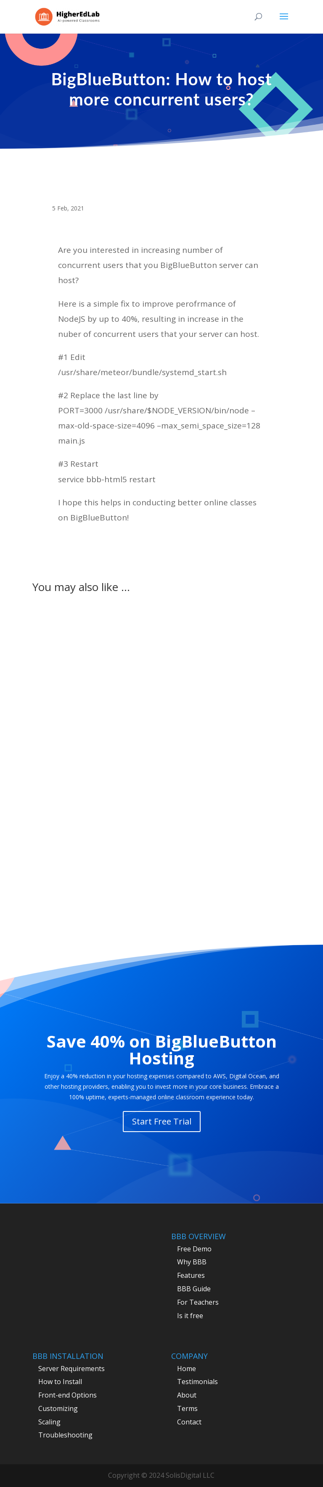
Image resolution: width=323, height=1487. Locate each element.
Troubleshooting (65, 1435)
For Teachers (198, 1302)
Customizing (58, 1408)
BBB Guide (194, 1288)
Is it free (190, 1315)
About (186, 1395)
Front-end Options (67, 1395)
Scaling (49, 1422)
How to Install (60, 1381)
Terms (187, 1408)
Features (191, 1275)
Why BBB (192, 1261)
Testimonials (197, 1381)
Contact (189, 1422)
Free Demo (194, 1248)
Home (186, 1368)
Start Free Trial (161, 1121)
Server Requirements (71, 1368)
